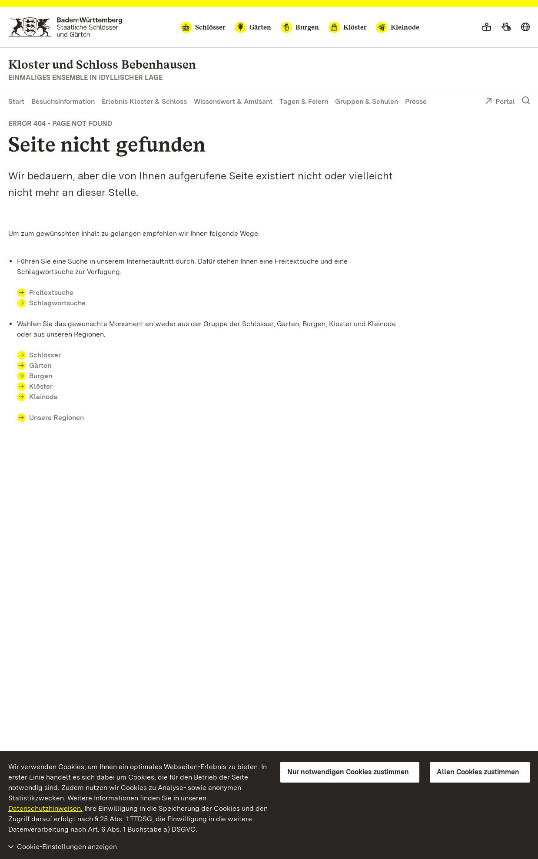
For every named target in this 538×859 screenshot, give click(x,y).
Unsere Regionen (56, 417)
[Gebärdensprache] (506, 27)
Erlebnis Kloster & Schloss (144, 101)
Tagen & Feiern (303, 101)
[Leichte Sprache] (487, 27)
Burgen (40, 376)
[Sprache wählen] (525, 27)
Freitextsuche (51, 292)
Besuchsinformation (63, 101)
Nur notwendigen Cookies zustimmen (348, 772)
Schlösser (45, 355)
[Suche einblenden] (526, 100)
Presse (416, 101)
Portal (500, 102)
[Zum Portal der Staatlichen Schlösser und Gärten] (65, 27)
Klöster (41, 386)
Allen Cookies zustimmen (478, 772)
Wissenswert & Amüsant (233, 101)
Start (16, 101)
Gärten (40, 365)
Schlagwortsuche (57, 303)
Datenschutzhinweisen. (45, 808)
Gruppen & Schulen (366, 101)
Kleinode (43, 397)
